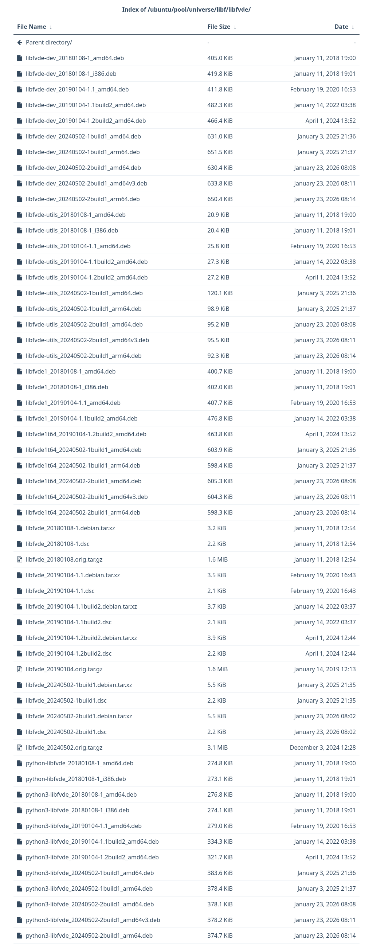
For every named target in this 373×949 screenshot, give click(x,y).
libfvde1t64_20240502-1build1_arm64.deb (83, 465)
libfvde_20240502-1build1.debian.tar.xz (79, 685)
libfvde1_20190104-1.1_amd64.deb (73, 403)
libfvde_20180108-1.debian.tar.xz (70, 528)
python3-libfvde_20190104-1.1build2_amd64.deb (92, 841)
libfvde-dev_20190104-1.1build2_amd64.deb (86, 105)
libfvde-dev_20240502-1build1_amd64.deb (83, 136)
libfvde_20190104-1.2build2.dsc (68, 653)
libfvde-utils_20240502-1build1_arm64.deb (84, 309)
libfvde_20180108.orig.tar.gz (64, 559)
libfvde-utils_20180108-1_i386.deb (72, 230)
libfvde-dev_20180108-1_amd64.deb (75, 58)
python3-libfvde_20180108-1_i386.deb (77, 810)
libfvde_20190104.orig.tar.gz (64, 669)
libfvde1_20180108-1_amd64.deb (71, 371)
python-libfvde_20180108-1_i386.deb (76, 779)
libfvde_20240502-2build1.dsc (66, 732)
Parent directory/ (49, 42)
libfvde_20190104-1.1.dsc (60, 591)
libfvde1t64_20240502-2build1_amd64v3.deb (87, 497)
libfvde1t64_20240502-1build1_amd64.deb (84, 450)
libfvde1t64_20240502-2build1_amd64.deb (84, 481)
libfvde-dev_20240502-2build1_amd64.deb (83, 168)
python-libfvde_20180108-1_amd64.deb (79, 763)
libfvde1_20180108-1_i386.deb (67, 387)
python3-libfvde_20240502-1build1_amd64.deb (90, 873)
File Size (219, 27)
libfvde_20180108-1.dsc (58, 544)
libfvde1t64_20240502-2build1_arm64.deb (83, 512)
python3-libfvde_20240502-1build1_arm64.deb (89, 888)
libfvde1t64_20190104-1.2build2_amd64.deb (86, 434)
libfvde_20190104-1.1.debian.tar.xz (73, 575)
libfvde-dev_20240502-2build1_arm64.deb (83, 199)
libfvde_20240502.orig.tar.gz (64, 747)
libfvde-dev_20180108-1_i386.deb (71, 74)
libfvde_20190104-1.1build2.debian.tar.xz (81, 606)
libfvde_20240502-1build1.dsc (66, 700)
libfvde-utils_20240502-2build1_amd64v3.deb (87, 340)
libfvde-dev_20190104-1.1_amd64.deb (77, 89)
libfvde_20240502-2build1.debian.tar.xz (79, 716)
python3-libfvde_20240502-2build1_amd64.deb (90, 904)
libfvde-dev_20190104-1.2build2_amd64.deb (86, 121)
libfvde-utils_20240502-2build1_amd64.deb (84, 324)
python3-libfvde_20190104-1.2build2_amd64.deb (92, 857)
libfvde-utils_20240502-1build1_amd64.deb (84, 293)
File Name (31, 27)
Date (342, 27)
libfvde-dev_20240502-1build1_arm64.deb (83, 152)
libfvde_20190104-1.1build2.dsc (68, 622)
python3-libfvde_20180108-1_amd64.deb (81, 794)
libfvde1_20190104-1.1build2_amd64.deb (82, 418)
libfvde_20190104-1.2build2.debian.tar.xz (81, 638)
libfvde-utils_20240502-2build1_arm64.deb (84, 356)
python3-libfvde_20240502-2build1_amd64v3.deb (93, 920)
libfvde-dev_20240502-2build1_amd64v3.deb (86, 183)
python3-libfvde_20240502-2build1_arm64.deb (89, 936)
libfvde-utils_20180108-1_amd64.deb (76, 215)
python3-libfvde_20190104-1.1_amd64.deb (84, 826)
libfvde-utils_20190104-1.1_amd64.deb (78, 246)
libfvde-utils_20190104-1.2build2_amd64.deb (87, 277)
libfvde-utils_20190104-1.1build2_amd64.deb (87, 262)
